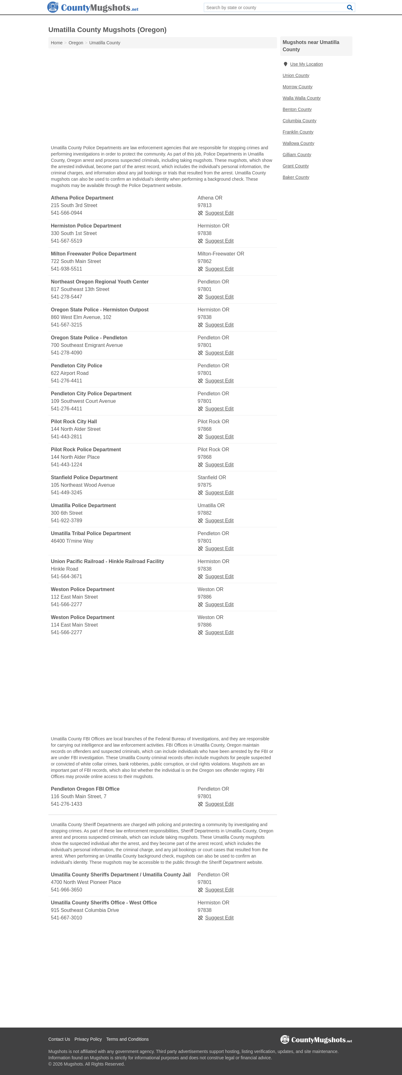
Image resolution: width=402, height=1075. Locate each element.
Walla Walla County (302, 98)
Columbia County (299, 120)
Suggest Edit (216, 213)
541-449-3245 (66, 492)
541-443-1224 (66, 464)
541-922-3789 (66, 520)
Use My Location (303, 64)
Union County (296, 75)
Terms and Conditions (127, 1039)
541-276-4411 (66, 380)
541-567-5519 (66, 241)
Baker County (296, 177)
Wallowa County (298, 143)
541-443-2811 (66, 436)
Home (56, 42)
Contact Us (59, 1039)
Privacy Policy (88, 1039)
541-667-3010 (66, 917)
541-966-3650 (66, 889)
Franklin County (298, 131)
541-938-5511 (66, 268)
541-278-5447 (66, 296)
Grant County (296, 165)
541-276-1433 (66, 804)
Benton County (297, 109)
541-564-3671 (66, 576)
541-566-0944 (66, 213)
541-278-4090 (66, 352)
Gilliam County (297, 154)
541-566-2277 (66, 604)
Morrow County (297, 86)
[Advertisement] (162, 98)
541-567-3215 (66, 324)
